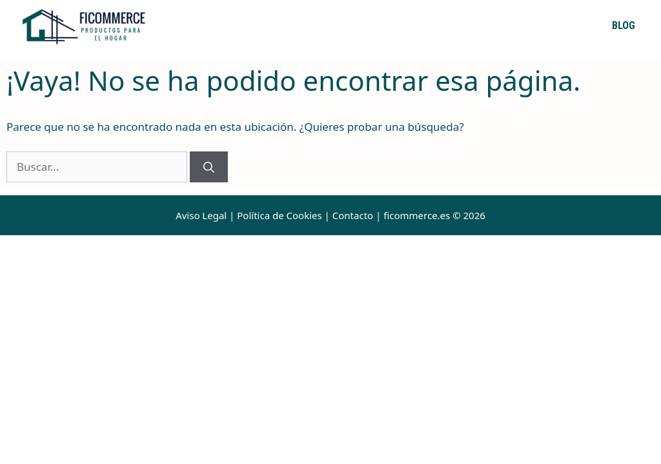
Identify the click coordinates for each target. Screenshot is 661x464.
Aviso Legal (201, 215)
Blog (623, 25)
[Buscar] (209, 166)
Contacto (352, 215)
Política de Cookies (279, 215)
